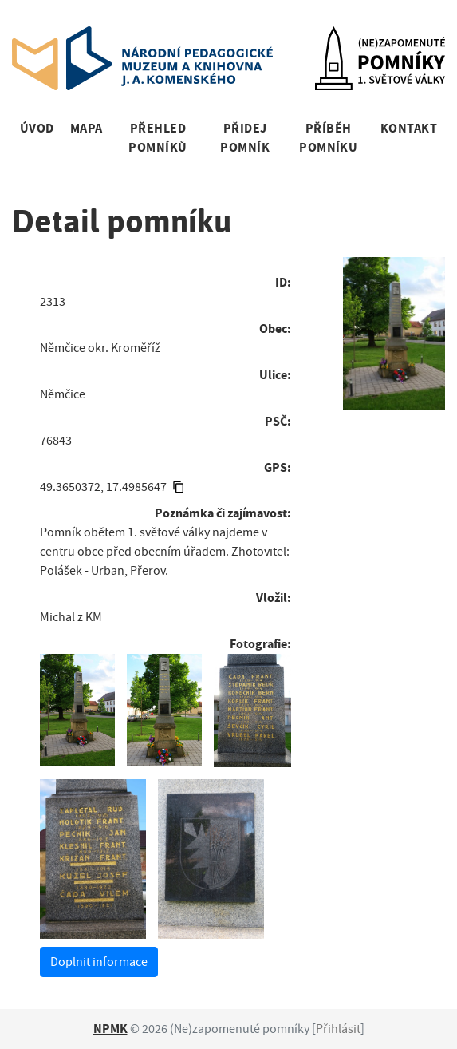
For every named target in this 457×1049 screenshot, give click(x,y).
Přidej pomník (245, 138)
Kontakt (408, 128)
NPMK (110, 1028)
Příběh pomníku (328, 138)
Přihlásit (338, 1029)
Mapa (86, 128)
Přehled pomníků (157, 138)
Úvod (37, 128)
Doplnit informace (99, 962)
